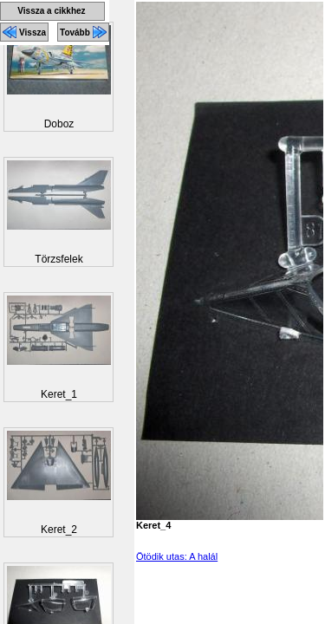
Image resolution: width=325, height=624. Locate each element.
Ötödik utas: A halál (177, 556)
